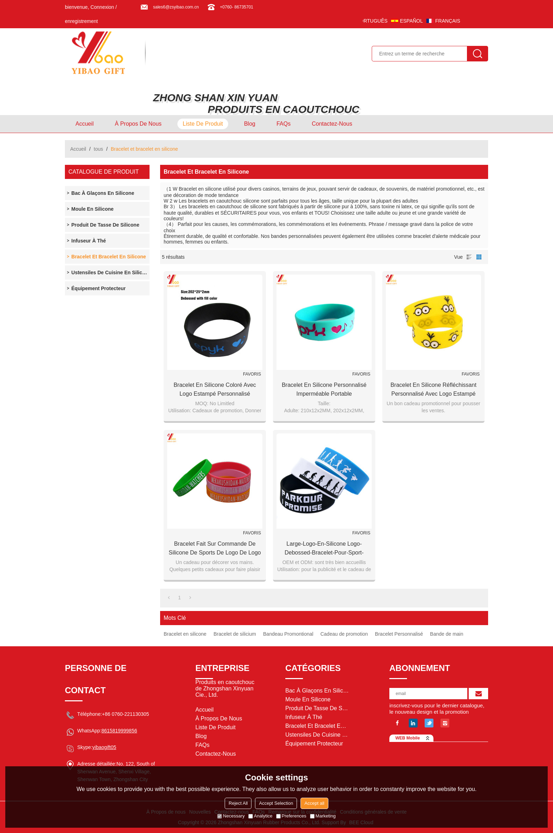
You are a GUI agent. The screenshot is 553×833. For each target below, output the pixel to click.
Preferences (291, 816)
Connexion (102, 7)
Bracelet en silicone (185, 634)
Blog (249, 124)
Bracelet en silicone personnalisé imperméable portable (324, 389)
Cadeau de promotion (344, 634)
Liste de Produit (203, 124)
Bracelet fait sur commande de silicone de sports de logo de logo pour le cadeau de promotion (215, 549)
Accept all (314, 803)
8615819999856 (119, 730)
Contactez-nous (332, 124)
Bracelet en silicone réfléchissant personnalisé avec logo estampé (433, 389)
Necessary (230, 816)
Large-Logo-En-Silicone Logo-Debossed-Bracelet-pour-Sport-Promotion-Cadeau (324, 549)
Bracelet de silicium (234, 634)
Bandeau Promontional (288, 634)
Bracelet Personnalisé (399, 634)
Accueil (84, 124)
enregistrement (81, 21)
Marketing (323, 816)
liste (469, 256)
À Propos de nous (138, 124)
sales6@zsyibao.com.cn (176, 7)
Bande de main (446, 634)
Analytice (260, 816)
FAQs (283, 124)
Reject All (238, 803)
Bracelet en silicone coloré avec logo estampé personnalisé (215, 389)
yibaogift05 (104, 747)
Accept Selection (276, 803)
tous (98, 149)
